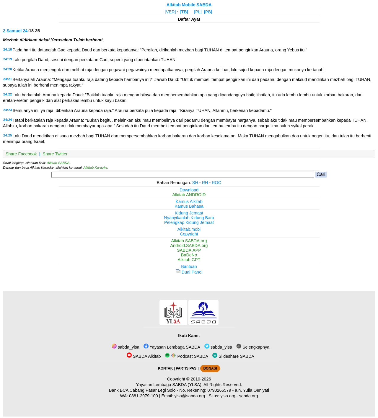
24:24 (7, 119)
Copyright (189, 234)
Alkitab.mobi (189, 229)
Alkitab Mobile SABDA (189, 4)
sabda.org (248, 395)
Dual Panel (189, 272)
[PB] (208, 11)
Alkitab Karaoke (95, 167)
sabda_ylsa (125, 347)
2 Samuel (12, 30)
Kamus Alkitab (188, 201)
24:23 (7, 110)
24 (25, 30)
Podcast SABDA (186, 356)
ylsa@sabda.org (189, 395)
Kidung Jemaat (189, 213)
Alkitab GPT (189, 259)
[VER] (170, 11)
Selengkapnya (252, 347)
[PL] (198, 11)
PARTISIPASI (186, 368)
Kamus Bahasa (189, 206)
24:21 (7, 79)
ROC (216, 182)
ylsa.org (227, 395)
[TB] (184, 11)
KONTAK (165, 368)
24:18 (7, 49)
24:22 (7, 94)
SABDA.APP (189, 250)
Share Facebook (21, 154)
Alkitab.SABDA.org (189, 240)
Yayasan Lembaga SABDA (172, 347)
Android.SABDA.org (189, 245)
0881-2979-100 (143, 395)
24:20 (7, 69)
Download (189, 190)
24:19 (7, 59)
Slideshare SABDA (233, 356)
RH (205, 182)
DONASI (210, 368)
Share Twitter (55, 154)
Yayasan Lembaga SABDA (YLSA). (169, 384)
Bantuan (189, 266)
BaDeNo (189, 255)
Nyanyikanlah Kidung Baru (189, 217)
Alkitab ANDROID (189, 194)
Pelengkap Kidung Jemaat (189, 222)
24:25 (7, 135)
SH (195, 182)
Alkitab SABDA (58, 163)
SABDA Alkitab (144, 356)
